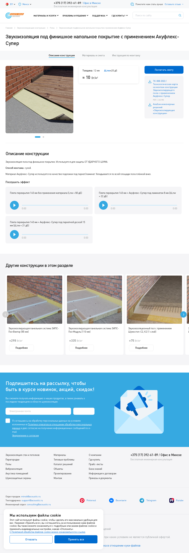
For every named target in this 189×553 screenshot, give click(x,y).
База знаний (95, 468)
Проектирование (62, 473)
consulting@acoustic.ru (39, 504)
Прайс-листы (96, 464)
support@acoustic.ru (32, 500)
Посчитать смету (164, 69)
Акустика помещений (17, 473)
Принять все (76, 539)
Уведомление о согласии (25, 435)
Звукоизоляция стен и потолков (22, 454)
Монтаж (58, 478)
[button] (37, 137)
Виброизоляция (14, 468)
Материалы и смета (93, 55)
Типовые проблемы (64, 459)
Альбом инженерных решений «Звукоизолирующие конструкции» (164, 108)
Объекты (58, 468)
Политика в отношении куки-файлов (118, 545)
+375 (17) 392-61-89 (67, 2)
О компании (95, 454)
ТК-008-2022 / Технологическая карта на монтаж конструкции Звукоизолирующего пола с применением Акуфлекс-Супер (166, 90)
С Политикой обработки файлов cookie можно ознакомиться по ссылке (47, 531)
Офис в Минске (91, 2)
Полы (8, 464)
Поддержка (100, 15)
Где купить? (119, 15)
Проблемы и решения (76, 15)
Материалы (60, 454)
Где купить (94, 459)
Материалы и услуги (48, 15)
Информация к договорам (102, 473)
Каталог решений (63, 464)
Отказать (31, 539)
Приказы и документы (100, 478)
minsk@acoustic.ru (31, 496)
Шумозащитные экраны (18, 478)
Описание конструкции (62, 55)
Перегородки (12, 459)
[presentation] (5, 314)
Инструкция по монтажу (126, 55)
